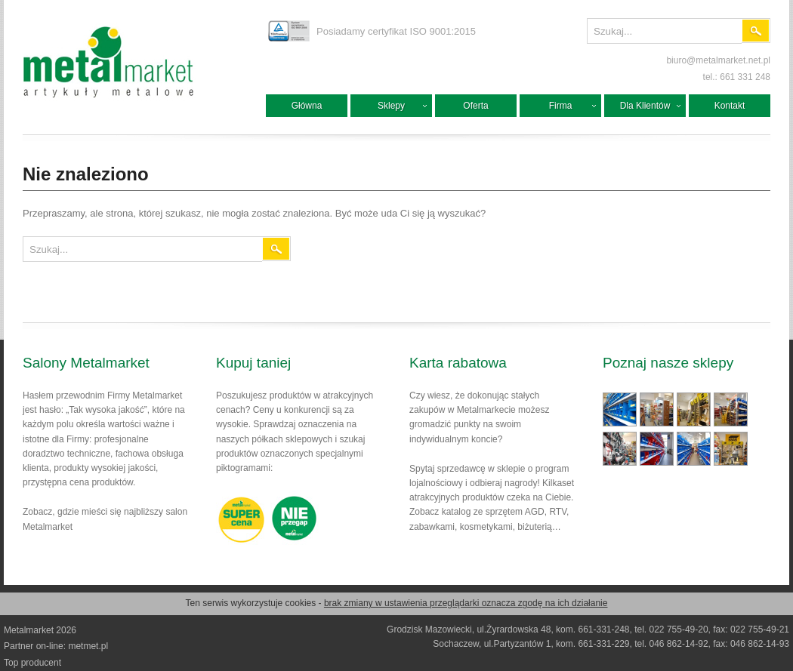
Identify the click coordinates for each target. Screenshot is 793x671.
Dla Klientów (645, 105)
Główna (307, 105)
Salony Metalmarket (86, 363)
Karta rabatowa (458, 363)
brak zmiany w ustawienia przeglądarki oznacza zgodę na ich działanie (466, 603)
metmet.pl (88, 646)
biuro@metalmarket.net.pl (718, 60)
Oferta (475, 105)
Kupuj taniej (253, 363)
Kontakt (729, 105)
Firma (560, 105)
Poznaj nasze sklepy (668, 363)
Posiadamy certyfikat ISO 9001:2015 (396, 31)
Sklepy (391, 105)
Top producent (32, 662)
